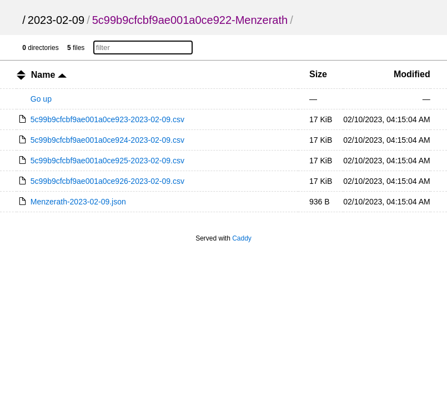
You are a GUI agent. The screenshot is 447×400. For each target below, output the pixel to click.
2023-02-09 (56, 20)
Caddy (242, 238)
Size (318, 74)
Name (49, 74)
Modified (412, 74)
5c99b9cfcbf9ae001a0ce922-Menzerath (190, 20)
